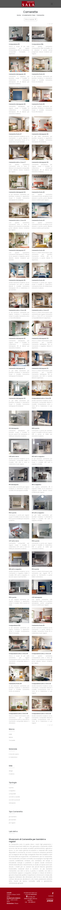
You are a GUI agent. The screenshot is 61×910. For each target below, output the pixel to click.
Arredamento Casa (28, 15)
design (11, 771)
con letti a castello (14, 797)
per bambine (12, 817)
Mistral (11, 737)
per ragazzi (12, 823)
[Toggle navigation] (51, 4)
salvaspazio (12, 803)
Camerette (40, 15)
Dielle (10, 734)
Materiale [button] (13, 749)
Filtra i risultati (30, 19)
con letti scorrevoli (14, 800)
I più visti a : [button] (13, 831)
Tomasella (12, 740)
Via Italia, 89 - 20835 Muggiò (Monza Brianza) (30, 898)
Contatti (50, 896)
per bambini (12, 820)
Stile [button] (10, 766)
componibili (12, 794)
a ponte (11, 787)
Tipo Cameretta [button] (16, 811)
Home (19, 15)
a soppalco (12, 791)
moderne (11, 774)
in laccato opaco (14, 754)
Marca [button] (11, 729)
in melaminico (13, 757)
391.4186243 (31, 902)
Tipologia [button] (13, 782)
